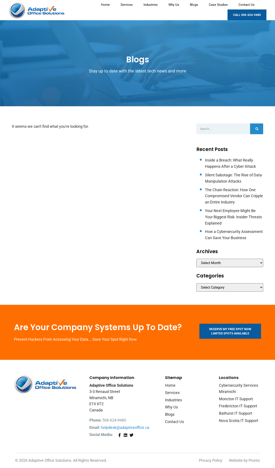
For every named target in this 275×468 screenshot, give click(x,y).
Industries (151, 5)
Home (105, 5)
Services (127, 5)
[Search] (256, 128)
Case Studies (218, 5)
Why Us (173, 5)
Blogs (194, 5)
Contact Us (246, 5)
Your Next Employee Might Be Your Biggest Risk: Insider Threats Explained (233, 216)
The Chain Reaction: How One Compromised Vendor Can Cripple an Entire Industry (234, 196)
